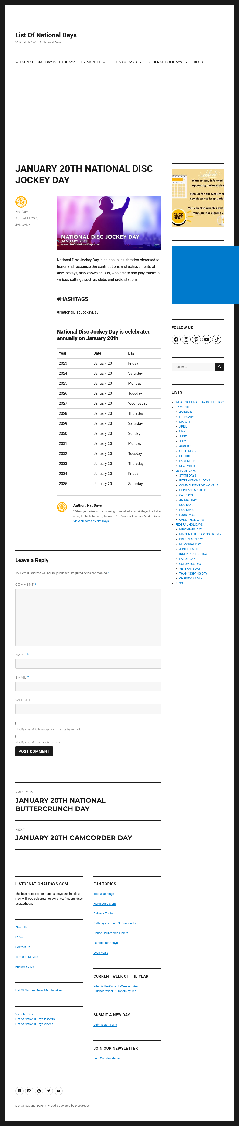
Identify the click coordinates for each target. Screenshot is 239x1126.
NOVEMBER (187, 461)
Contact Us (22, 947)
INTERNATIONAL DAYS (194, 480)
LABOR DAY (187, 559)
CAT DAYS (186, 495)
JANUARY (22, 225)
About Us (21, 927)
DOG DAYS (186, 505)
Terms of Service (26, 957)
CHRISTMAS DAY (190, 578)
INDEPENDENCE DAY (193, 554)
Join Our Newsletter (106, 1058)
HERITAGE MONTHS (192, 490)
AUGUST (185, 446)
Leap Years (100, 952)
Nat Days (22, 211)
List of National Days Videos (34, 1024)
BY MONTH (90, 62)
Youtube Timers (26, 1014)
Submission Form (105, 1024)
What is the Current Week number (115, 986)
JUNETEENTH (188, 549)
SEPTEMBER (187, 451)
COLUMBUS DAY (190, 563)
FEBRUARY (186, 416)
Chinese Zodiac (103, 913)
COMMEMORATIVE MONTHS (198, 485)
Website (23, 700)
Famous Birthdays (105, 943)
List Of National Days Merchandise (38, 990)
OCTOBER (185, 456)
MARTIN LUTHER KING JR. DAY (200, 534)
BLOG (198, 62)
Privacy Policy (24, 966)
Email (22, 678)
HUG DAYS (186, 510)
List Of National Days (46, 35)
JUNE (183, 436)
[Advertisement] (120, 128)
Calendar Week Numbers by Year (115, 991)
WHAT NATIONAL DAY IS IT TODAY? (45, 62)
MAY (182, 431)
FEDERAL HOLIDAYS (165, 62)
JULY (182, 441)
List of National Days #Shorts (35, 1019)
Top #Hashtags (103, 894)
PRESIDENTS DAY (191, 539)
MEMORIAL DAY (190, 544)
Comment (26, 584)
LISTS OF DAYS (124, 62)
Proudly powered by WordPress (69, 1105)
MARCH (184, 421)
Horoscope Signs (104, 903)
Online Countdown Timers (110, 933)
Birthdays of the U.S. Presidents (114, 923)
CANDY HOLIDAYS (191, 519)
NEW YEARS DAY (190, 529)
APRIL (183, 426)
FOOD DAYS (187, 514)
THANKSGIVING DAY (193, 573)
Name (22, 655)
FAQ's (19, 937)
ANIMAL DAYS (188, 500)
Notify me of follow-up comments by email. (48, 729)
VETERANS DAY (190, 568)
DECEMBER (187, 465)
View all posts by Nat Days (91, 521)
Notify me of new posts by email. (39, 742)
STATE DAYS (187, 475)
